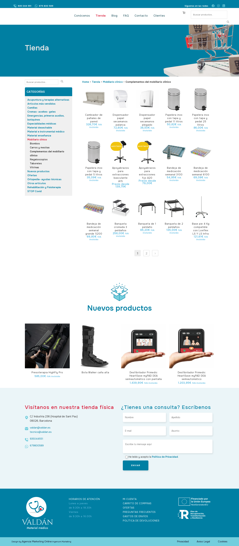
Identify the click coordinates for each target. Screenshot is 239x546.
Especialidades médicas (41, 123)
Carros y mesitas (40, 147)
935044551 (36, 438)
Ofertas (32, 175)
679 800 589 (46, 5)
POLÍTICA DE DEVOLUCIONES (141, 520)
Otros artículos (36, 183)
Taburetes (36, 163)
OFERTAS (128, 507)
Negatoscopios (39, 159)
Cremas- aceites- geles (41, 111)
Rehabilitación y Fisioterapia (44, 187)
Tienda (96, 82)
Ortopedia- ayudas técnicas (44, 179)
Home (85, 82)
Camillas (32, 107)
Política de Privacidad (165, 456)
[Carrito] (184, 12)
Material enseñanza (39, 135)
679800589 (37, 445)
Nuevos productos (38, 171)
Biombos (35, 143)
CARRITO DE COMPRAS (137, 503)
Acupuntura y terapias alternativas (48, 99)
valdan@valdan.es (40, 427)
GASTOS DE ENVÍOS (135, 516)
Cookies (222, 541)
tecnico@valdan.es (41, 432)
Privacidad (183, 541)
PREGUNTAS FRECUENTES (139, 512)
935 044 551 (24, 5)
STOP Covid (34, 191)
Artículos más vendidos (41, 103)
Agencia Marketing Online (37, 541)
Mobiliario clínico (37, 139)
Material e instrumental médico (45, 131)
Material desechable (39, 127)
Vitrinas (34, 167)
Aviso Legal (203, 541)
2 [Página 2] (146, 253)
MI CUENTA (130, 499)
